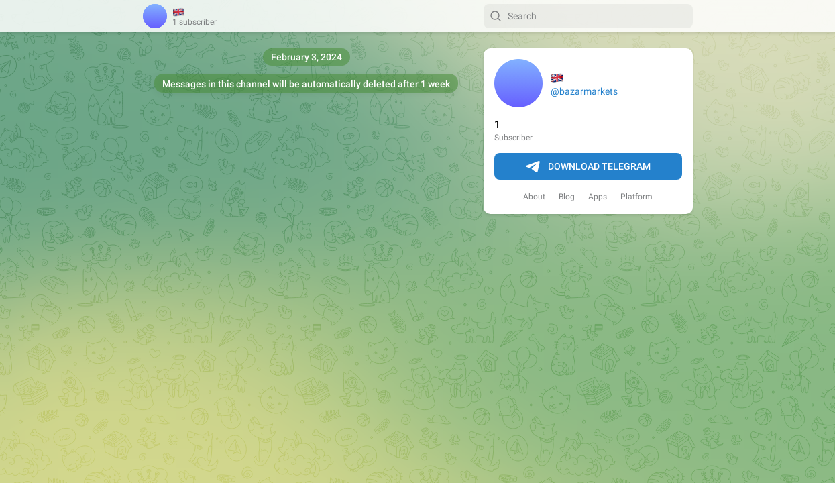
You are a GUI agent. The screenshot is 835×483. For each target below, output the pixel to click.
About (534, 196)
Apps (597, 196)
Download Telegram (588, 167)
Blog (567, 196)
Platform (636, 196)
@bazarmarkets (584, 91)
